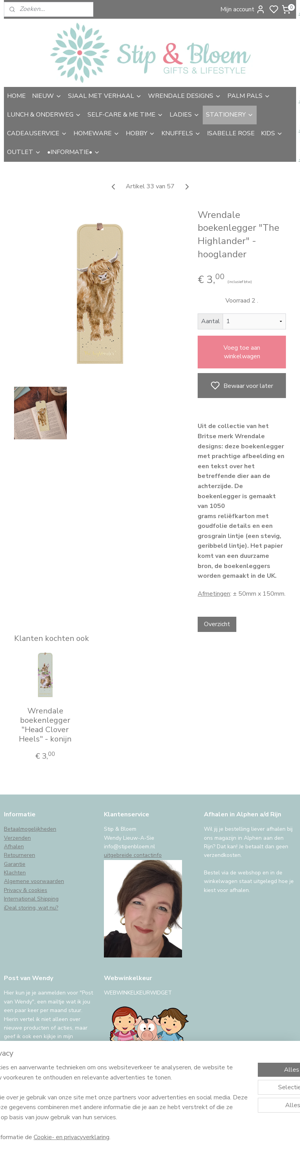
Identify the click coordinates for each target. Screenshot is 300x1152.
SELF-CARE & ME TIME (125, 114)
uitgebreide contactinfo (133, 855)
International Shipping (31, 898)
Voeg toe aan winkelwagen (241, 352)
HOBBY (140, 133)
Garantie (14, 864)
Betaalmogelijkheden (30, 829)
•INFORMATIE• (73, 152)
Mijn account (242, 9)
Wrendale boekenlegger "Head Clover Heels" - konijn (45, 725)
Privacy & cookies (25, 890)
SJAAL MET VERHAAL (105, 96)
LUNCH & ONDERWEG (44, 114)
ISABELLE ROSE (231, 133)
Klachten (15, 872)
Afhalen (14, 846)
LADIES (185, 114)
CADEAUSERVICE (37, 133)
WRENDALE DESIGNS (184, 96)
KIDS (272, 133)
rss (206, 1138)
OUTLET (24, 152)
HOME (16, 96)
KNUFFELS (181, 133)
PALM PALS (248, 96)
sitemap (192, 1138)
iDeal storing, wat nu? (31, 907)
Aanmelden (26, 1074)
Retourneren (19, 855)
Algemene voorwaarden (34, 881)
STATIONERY (230, 114)
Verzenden (17, 838)
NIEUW (47, 96)
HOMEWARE (96, 133)
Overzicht (217, 624)
